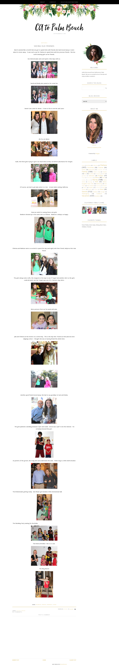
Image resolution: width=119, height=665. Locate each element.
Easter (83, 169)
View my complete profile (94, 147)
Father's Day (96, 171)
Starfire (96, 189)
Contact (53, 2)
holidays (100, 175)
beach (83, 165)
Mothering (99, 183)
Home (44, 660)
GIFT (104, 173)
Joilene (94, 145)
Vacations (97, 196)
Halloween (92, 175)
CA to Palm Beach (59, 28)
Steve (102, 189)
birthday (89, 165)
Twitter (44, 604)
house (83, 177)
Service (84, 189)
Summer (95, 191)
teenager (102, 191)
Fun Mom (91, 173)
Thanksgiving (85, 193)
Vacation (85, 196)
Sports (90, 189)
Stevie (84, 191)
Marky (95, 179)
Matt (96, 182)
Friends (23, 610)
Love (89, 180)
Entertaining (92, 169)
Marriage (90, 181)
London (84, 180)
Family (85, 171)
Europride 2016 (101, 169)
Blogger (98, 153)
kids (104, 177)
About (42, 2)
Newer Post (15, 660)
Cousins (100, 167)
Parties (91, 187)
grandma (84, 175)
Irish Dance (89, 177)
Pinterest (49, 604)
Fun (85, 173)
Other (54, 604)
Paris (85, 187)
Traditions (99, 193)
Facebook (38, 604)
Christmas (90, 167)
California (95, 165)
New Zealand (90, 185)
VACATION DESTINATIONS (69, 2)
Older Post (72, 660)
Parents (105, 185)
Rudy (103, 187)
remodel (98, 187)
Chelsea (19, 610)
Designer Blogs (63, 664)
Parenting (98, 185)
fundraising (98, 173)
